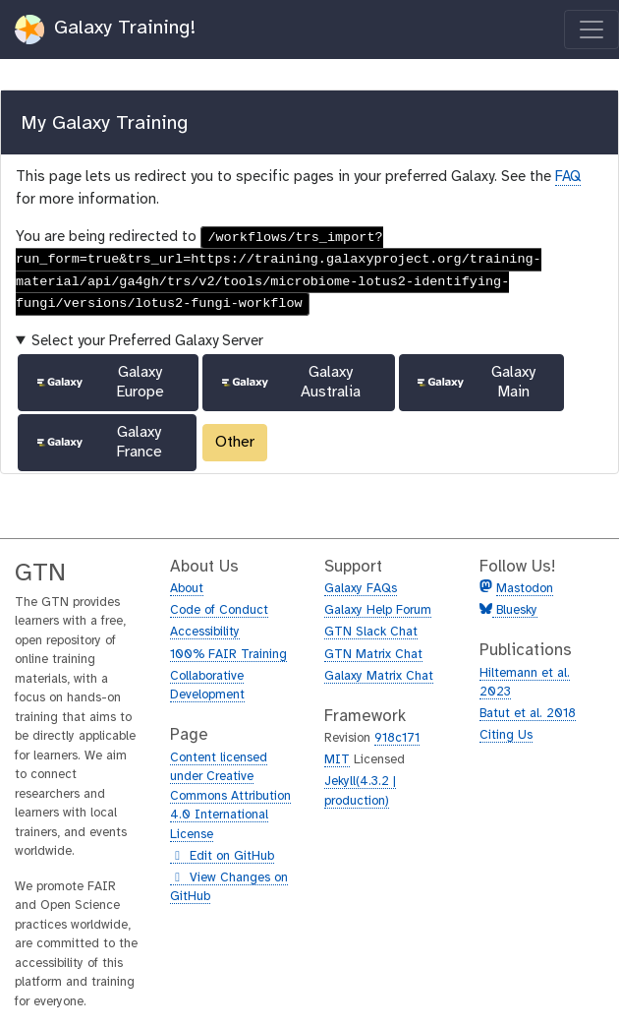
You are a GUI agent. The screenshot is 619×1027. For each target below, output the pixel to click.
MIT (337, 760)
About (186, 588)
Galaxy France (98, 442)
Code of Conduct (219, 610)
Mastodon (524, 588)
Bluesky (514, 610)
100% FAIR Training (228, 654)
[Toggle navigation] (591, 29)
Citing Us (506, 735)
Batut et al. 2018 (527, 713)
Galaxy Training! (106, 29)
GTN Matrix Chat (373, 654)
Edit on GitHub (222, 857)
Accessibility (205, 632)
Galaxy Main (475, 382)
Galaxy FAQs (360, 588)
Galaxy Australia (290, 382)
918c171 (397, 738)
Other (234, 442)
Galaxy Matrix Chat (378, 676)
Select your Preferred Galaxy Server (147, 341)
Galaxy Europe (99, 382)
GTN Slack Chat (371, 632)
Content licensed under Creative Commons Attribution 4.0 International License (230, 796)
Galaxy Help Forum (377, 610)
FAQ (568, 177)
